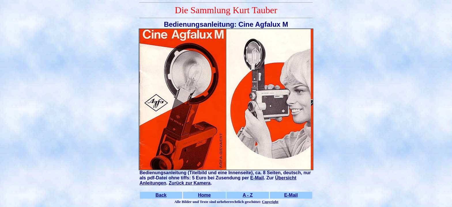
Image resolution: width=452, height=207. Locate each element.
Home (204, 195)
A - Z (248, 195)
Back (161, 195)
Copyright (270, 202)
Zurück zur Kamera (189, 183)
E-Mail (257, 177)
